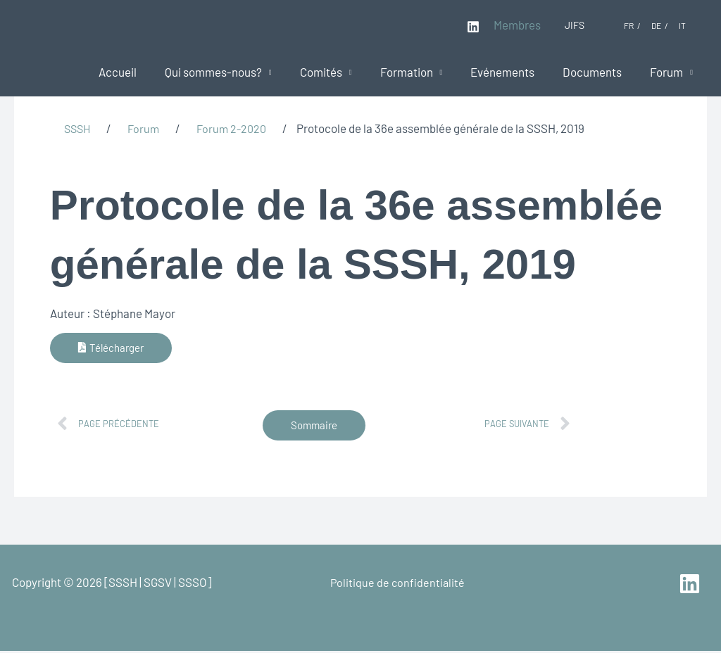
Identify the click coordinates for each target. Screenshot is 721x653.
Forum (668, 72)
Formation (421, 72)
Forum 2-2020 (237, 128)
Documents (598, 72)
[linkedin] (691, 586)
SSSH (78, 128)
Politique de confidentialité (396, 584)
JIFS (574, 25)
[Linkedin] (473, 26)
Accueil (145, 72)
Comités (340, 72)
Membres (517, 25)
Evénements (513, 72)
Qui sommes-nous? (236, 72)
